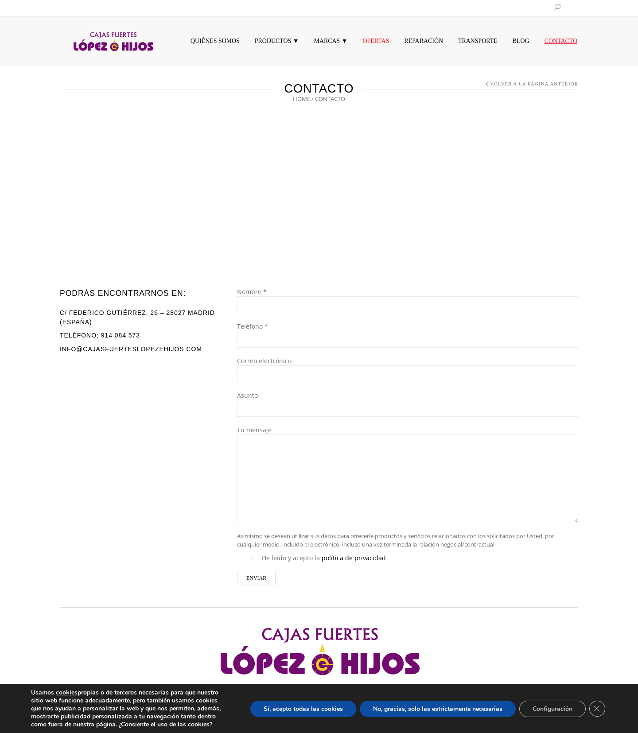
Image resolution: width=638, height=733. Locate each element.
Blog (521, 41)
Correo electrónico (407, 368)
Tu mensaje (407, 455)
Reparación (423, 41)
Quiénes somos (215, 41)
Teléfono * (407, 333)
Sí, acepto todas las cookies (303, 709)
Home (301, 99)
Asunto (407, 402)
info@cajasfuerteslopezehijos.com (131, 349)
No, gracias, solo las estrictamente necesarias (437, 709)
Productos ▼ (277, 41)
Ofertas (376, 41)
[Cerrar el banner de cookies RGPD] (597, 709)
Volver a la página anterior (534, 83)
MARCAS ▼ (331, 41)
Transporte (478, 41)
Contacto (561, 41)
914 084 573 (120, 335)
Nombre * (407, 298)
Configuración (552, 709)
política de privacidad (354, 558)
